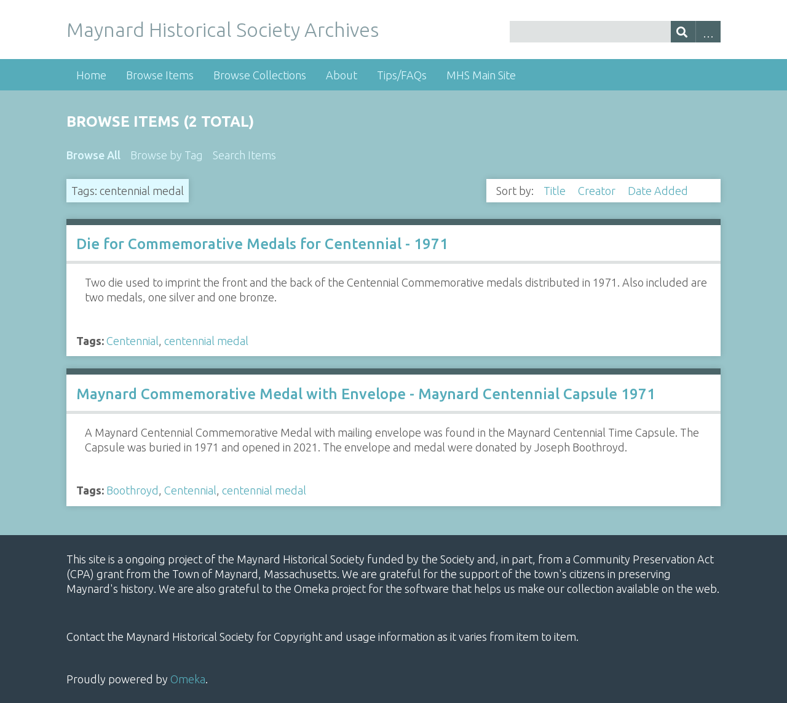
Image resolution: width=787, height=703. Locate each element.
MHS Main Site (481, 75)
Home (91, 75)
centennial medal (206, 341)
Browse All (93, 155)
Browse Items (160, 75)
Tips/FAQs (402, 75)
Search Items (244, 155)
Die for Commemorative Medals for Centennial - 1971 (262, 244)
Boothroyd (132, 490)
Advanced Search (708, 31)
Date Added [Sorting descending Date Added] (659, 191)
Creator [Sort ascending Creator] (598, 191)
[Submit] (683, 31)
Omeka (187, 679)
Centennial (132, 341)
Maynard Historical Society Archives (222, 29)
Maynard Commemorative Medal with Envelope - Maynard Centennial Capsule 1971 (365, 394)
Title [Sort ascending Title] (556, 191)
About (341, 75)
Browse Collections (259, 75)
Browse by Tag (166, 155)
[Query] (615, 31)
